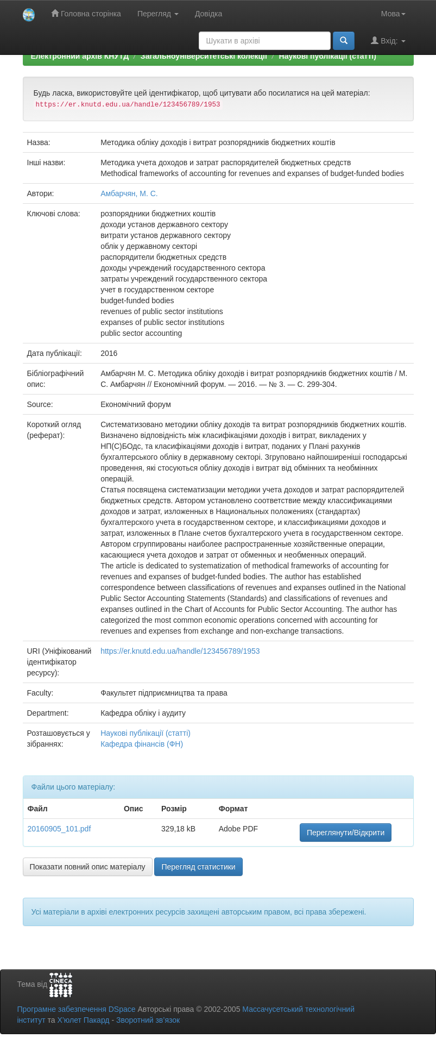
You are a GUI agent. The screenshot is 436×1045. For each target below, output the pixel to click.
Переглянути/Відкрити (345, 832)
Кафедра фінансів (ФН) (141, 744)
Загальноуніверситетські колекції (204, 56)
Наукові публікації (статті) (327, 56)
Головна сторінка (86, 13)
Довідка (208, 13)
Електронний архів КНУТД (80, 56)
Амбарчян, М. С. (129, 193)
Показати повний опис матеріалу (88, 866)
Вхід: (388, 40)
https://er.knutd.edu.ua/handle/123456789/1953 (180, 651)
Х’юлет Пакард (83, 1020)
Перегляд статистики (198, 866)
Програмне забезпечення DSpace (76, 1009)
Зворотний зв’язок (148, 1020)
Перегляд (158, 13)
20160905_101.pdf (59, 828)
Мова (393, 13)
